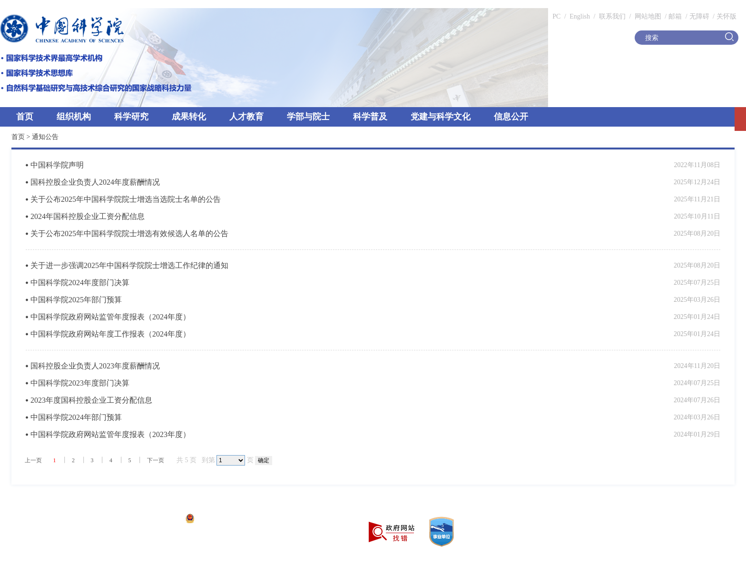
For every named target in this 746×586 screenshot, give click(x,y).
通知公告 (45, 136)
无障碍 (699, 16)
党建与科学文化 (441, 116)
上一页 (33, 460)
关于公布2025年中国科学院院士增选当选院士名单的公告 (125, 199)
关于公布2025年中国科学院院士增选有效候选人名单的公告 (129, 233)
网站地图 (647, 16)
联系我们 (612, 16)
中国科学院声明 (57, 165)
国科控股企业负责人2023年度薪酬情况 (95, 366)
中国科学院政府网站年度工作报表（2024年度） (110, 334)
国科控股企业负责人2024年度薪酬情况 (95, 182)
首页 (24, 116)
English (579, 16)
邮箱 (675, 16)
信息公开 (511, 116)
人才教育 (246, 116)
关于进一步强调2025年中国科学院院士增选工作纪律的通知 (129, 265)
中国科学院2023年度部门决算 (79, 383)
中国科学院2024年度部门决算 (79, 282)
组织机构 (74, 116)
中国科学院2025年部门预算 (76, 300)
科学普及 (370, 116)
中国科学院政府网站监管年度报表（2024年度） (110, 317)
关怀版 (726, 16)
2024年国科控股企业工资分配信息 (87, 216)
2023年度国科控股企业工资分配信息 (91, 400)
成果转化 (189, 116)
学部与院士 (308, 116)
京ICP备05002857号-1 (148, 519)
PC (556, 16)
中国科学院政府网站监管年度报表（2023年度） (110, 434)
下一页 (155, 460)
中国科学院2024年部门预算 (76, 417)
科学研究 (131, 116)
